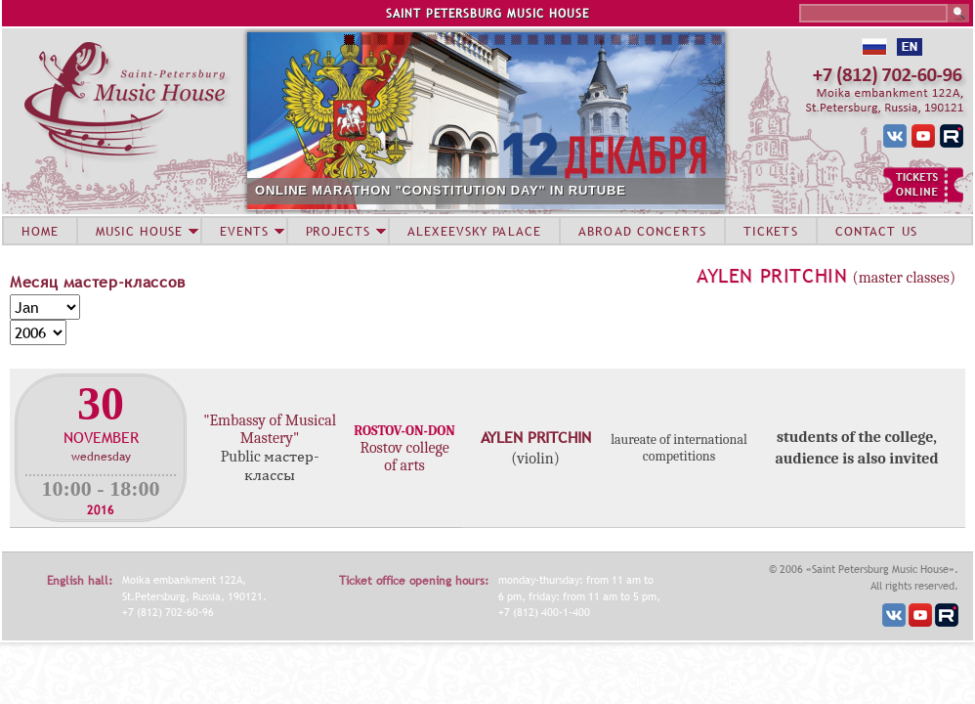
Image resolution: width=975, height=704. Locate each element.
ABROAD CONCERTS (642, 231)
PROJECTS (338, 231)
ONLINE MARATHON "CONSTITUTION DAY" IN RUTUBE (440, 190)
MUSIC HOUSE (139, 231)
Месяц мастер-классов (98, 281)
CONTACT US (876, 231)
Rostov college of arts (404, 456)
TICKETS (770, 231)
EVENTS (244, 231)
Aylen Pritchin (772, 275)
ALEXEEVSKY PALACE (474, 231)
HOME (40, 231)
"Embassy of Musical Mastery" (269, 429)
